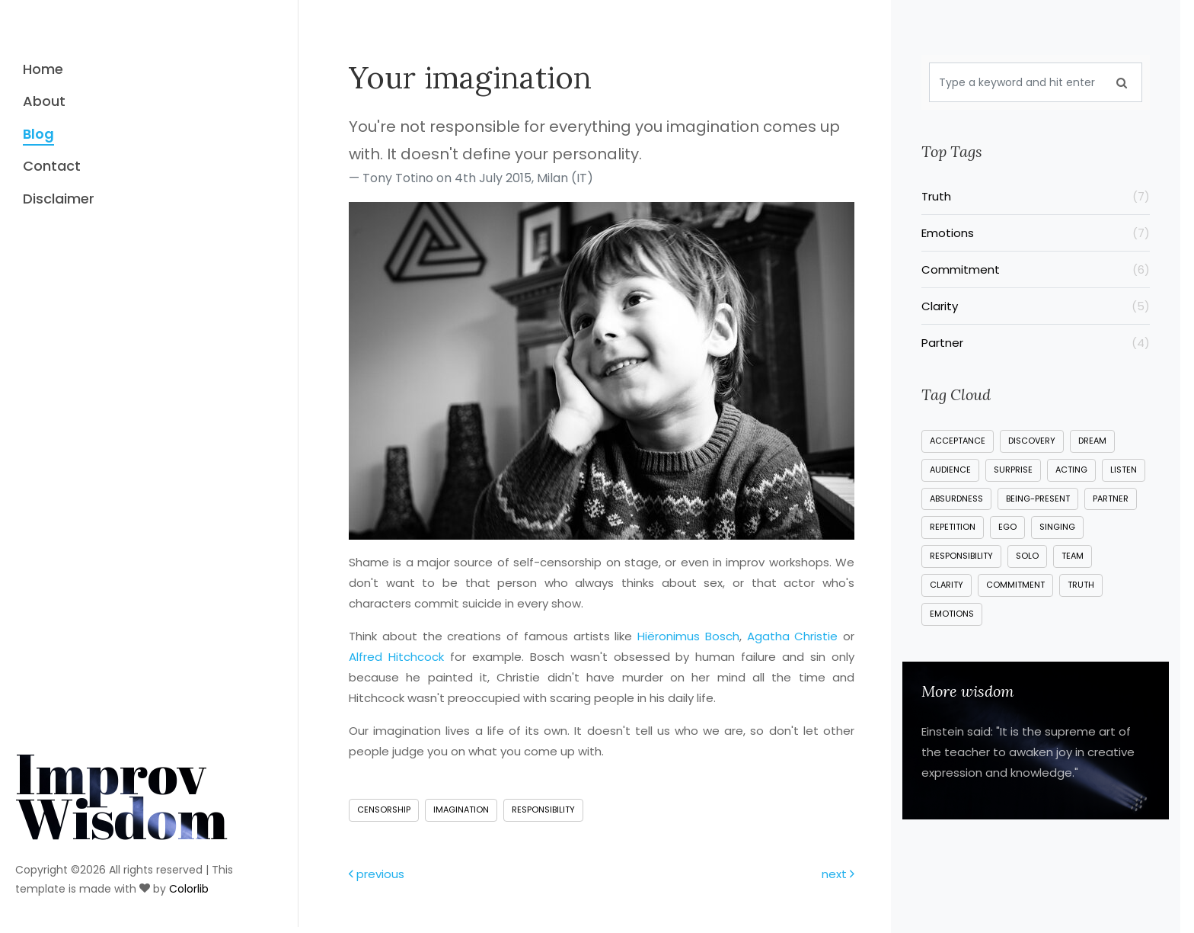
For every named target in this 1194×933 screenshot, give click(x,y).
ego (1007, 527)
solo (1027, 556)
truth (1081, 585)
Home (43, 69)
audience (950, 469)
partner (1111, 498)
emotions (952, 614)
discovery (1031, 440)
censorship (383, 809)
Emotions (1035, 233)
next (838, 874)
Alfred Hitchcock (396, 657)
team (1073, 556)
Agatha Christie (792, 636)
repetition (952, 527)
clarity (946, 585)
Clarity (1035, 306)
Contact (52, 165)
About (44, 101)
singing (1057, 527)
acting (1071, 469)
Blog (38, 133)
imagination (461, 809)
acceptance (957, 440)
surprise (1013, 469)
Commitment (1035, 269)
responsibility (543, 809)
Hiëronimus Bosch (688, 636)
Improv (121, 773)
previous (376, 874)
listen (1123, 469)
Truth (1035, 196)
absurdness (956, 498)
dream (1092, 440)
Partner (1035, 342)
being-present (1038, 498)
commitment (1015, 585)
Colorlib (189, 866)
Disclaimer (58, 198)
